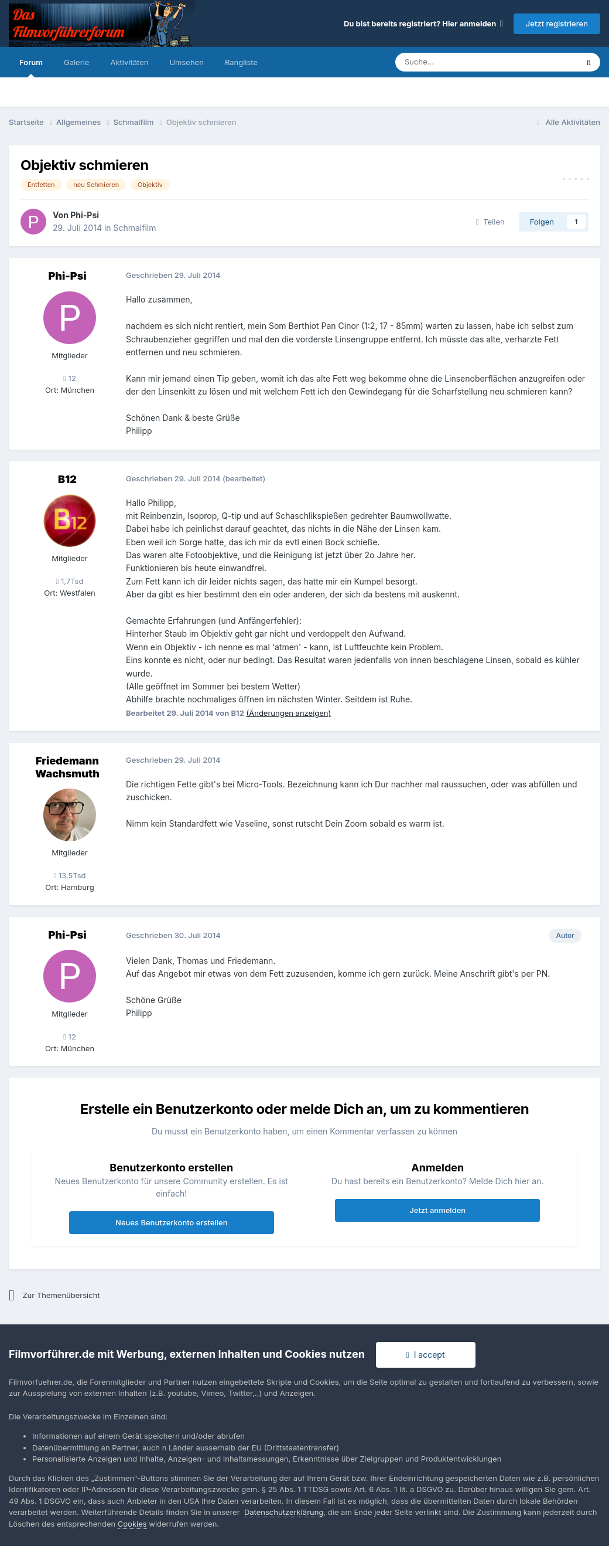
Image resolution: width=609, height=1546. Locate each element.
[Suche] (451, 62)
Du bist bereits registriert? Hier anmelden (423, 23)
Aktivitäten (129, 62)
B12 (67, 479)
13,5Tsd (70, 875)
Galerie (76, 62)
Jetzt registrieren (557, 23)
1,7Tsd (70, 581)
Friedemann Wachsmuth (67, 767)
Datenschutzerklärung (283, 1512)
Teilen (490, 221)
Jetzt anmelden (437, 1210)
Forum (31, 67)
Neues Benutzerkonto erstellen (171, 1222)
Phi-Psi (84, 215)
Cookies (132, 1523)
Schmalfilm (134, 228)
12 (69, 378)
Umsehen (186, 62)
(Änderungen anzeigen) (289, 713)
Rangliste (241, 62)
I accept (425, 1355)
